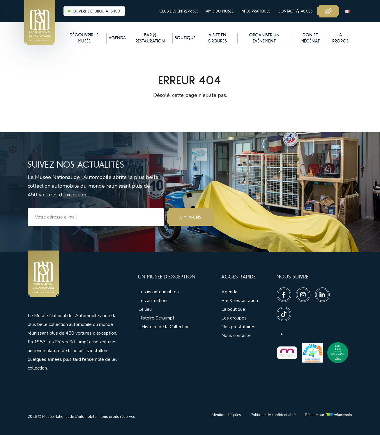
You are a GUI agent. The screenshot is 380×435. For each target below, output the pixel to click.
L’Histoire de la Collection (164, 327)
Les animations (153, 300)
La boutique (233, 309)
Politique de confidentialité (273, 415)
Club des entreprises (179, 11)
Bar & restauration (239, 300)
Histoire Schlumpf (156, 318)
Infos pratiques (256, 11)
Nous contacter (236, 335)
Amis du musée (220, 11)
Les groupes (234, 318)
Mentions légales (226, 415)
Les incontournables (158, 292)
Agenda (229, 292)
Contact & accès (295, 11)
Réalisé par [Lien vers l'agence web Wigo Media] (329, 415)
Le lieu (145, 309)
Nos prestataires (238, 327)
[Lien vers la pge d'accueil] (74, 274)
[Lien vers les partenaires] (287, 352)
